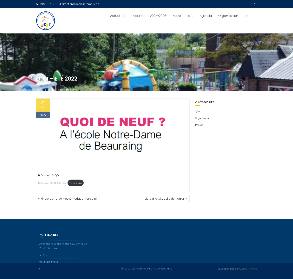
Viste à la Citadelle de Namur (165, 199)
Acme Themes (248, 268)
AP (246, 16)
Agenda (206, 16)
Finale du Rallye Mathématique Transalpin (69, 199)
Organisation (228, 16)
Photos (199, 125)
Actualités (117, 16)
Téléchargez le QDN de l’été (52, 183)
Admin (43, 176)
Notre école (181, 16)
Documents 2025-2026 (149, 16)
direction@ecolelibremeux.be (78, 4)
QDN (58, 176)
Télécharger (75, 183)
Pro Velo (43, 256)
